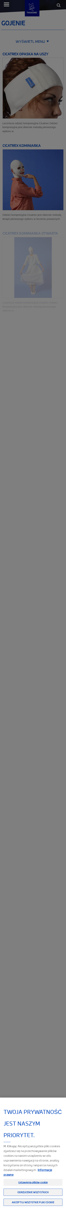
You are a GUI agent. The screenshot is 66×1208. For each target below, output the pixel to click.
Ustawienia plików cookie (33, 1187)
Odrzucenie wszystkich (33, 1197)
